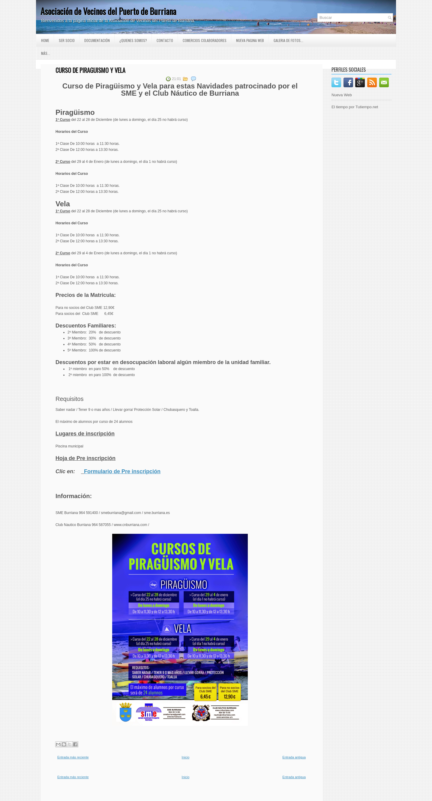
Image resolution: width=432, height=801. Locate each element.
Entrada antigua (294, 757)
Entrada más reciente (73, 757)
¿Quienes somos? (133, 40)
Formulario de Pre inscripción (122, 471)
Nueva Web (342, 95)
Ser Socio (67, 40)
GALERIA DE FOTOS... (288, 40)
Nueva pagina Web (250, 40)
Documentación (97, 40)
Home (45, 40)
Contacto (165, 40)
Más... (45, 53)
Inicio (186, 757)
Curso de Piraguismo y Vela (90, 70)
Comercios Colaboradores (204, 40)
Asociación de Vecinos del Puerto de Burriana (108, 11)
